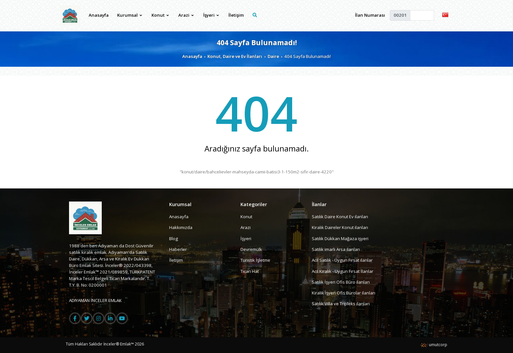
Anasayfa (99, 15)
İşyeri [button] (211, 15)
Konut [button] (160, 15)
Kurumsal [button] (129, 15)
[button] (445, 14)
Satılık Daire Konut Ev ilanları (340, 217)
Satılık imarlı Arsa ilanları (336, 249)
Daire (273, 56)
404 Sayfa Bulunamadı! (256, 42)
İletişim (236, 15)
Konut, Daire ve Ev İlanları (234, 56)
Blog (173, 238)
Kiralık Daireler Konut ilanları (340, 227)
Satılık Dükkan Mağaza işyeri (340, 238)
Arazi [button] (186, 15)
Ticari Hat (249, 271)
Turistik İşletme (255, 260)
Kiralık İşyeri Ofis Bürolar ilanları (343, 293)
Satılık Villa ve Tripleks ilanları (341, 304)
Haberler (178, 249)
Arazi (245, 227)
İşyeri (245, 238)
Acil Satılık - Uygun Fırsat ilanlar (342, 260)
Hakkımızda (180, 227)
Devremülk (251, 249)
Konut (246, 217)
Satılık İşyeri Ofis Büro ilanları (341, 282)
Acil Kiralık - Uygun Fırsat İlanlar (342, 271)
